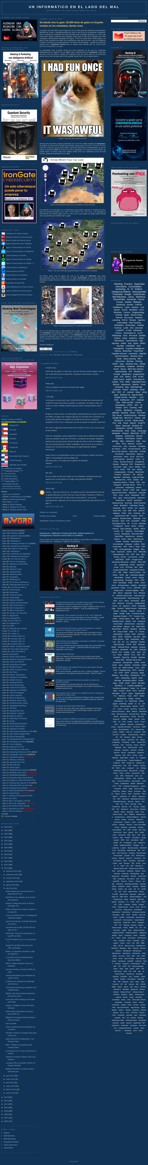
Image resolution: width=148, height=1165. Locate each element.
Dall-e (133, 835)
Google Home (118, 590)
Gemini (138, 402)
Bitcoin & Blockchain (17, 698)
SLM (134, 621)
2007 (6, 1118)
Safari (131, 632)
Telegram (119, 436)
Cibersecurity (140, 729)
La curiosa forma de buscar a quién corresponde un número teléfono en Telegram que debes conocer (78, 629)
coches (139, 611)
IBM (129, 511)
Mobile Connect (130, 608)
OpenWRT (130, 961)
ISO (141, 927)
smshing (140, 827)
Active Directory (140, 503)
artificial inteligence (132, 817)
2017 (6, 858)
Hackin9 (135, 765)
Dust (124, 511)
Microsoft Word (134, 714)
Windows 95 (129, 776)
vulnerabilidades (125, 549)
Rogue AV (121, 858)
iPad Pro (142, 1012)
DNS (119, 392)
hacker (134, 526)
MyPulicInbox (136, 953)
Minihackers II (15, 538)
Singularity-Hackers (11, 1142)
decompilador (125, 876)
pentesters (138, 500)
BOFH (134, 683)
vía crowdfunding (67, 210)
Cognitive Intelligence (135, 348)
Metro (129, 948)
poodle (122, 1023)
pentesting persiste (131, 1020)
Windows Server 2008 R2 (136, 868)
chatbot (136, 480)
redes (124, 338)
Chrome (139, 436)
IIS (141, 405)
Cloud (125, 423)
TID (133, 475)
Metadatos (67, 355)
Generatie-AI (136, 837)
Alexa (116, 505)
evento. (135, 1002)
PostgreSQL (116, 742)
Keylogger (136, 845)
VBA (137, 984)
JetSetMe (142, 935)
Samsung (134, 673)
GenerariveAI (130, 917)
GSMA (115, 619)
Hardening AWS (16, 574)
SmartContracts (130, 415)
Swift (120, 863)
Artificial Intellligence (136, 896)
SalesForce (124, 809)
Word (113, 871)
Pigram (142, 740)
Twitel (143, 521)
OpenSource (130, 536)
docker (139, 438)
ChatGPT (120, 330)
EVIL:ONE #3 (16, 621)
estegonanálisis (119, 778)
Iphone (117, 310)
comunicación (118, 822)
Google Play (117, 418)
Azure (131, 467)
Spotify (136, 529)
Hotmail (115, 529)
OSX (117, 804)
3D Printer (129, 567)
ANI (135, 889)
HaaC (139, 652)
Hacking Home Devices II (20, 546)
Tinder (129, 696)
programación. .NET (139, 1023)
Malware (137, 302)
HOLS (144, 794)
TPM (119, 981)
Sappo (130, 693)
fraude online (138, 420)
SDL (144, 858)
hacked (130, 428)
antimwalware (121, 871)
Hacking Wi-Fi (15, 618)
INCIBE (116, 842)
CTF (114, 709)
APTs (129, 755)
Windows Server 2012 (18, 773)
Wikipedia (118, 747)
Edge (113, 608)
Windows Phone (123, 647)
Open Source (118, 379)
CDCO (142, 706)
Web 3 (136, 987)
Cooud (132, 907)
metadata (58, 355)
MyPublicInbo (127, 951)
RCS (132, 855)
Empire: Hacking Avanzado (20, 646)
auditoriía (118, 997)
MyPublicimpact (10, 1139)
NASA (144, 953)
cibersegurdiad (134, 873)
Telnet (131, 981)
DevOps (126, 541)
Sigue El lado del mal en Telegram (16, 244)
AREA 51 (8, 452)
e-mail (128, 330)
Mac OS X (128, 418)
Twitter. (143, 981)
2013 (6, 1097)
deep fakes (140, 624)
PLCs (133, 655)
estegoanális (121, 879)
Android (118, 315)
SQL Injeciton (117, 860)
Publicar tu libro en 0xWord (11, 419)
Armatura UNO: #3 (17, 639)
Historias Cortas (16, 569)
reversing (128, 503)
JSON (118, 768)
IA (132, 289)
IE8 (113, 768)
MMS (114, 945)
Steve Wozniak (119, 644)
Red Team (13, 672)
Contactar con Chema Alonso (17, 234)
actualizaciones (120, 817)
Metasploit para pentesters (23, 770)
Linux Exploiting (16, 744)
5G (139, 704)
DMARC (121, 732)
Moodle (143, 714)
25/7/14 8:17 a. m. (54, 378)
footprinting (130, 487)
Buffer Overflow (127, 668)
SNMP (130, 719)
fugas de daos (135, 1007)
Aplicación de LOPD (16, 809)
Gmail (142, 390)
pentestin (131, 724)
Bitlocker (135, 706)
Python (117, 338)
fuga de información (119, 493)
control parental (139, 596)
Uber (125, 814)
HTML (124, 513)
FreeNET (127, 837)
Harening (133, 925)
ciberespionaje (136, 387)
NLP (143, 850)
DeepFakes (126, 374)
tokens (128, 377)
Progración (125, 963)
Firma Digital (139, 531)
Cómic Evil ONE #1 (17, 662)
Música (118, 351)
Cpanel (143, 786)
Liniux (142, 940)
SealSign (124, 611)
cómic (127, 495)
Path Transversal (122, 853)
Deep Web (117, 511)
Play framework (141, 853)
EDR (143, 732)
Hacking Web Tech (17, 711)
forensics (115, 521)
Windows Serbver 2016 (120, 868)
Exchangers (115, 915)
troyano (134, 516)
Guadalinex (140, 922)
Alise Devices (117, 832)
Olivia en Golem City (19, 549)
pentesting (120, 289)
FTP (130, 616)
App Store (136, 637)
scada (141, 557)
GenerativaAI (117, 920)
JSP (121, 737)
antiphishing (123, 565)
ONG (142, 590)
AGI (126, 889)
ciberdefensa (118, 701)
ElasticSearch (116, 912)
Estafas (142, 335)
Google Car (130, 763)
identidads (129, 1015)
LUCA (140, 333)
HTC (120, 925)
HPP (129, 765)
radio (138, 441)
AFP (124, 830)
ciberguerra (120, 428)
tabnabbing (128, 1030)
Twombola (115, 984)
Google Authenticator (120, 570)
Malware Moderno (16, 600)
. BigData (143, 886)
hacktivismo (120, 500)
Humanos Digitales (132, 590)
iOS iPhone (134, 1012)
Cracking (133, 408)
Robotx (116, 969)
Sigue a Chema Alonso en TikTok (18, 248)
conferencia (129, 436)
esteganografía (120, 472)
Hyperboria (123, 796)
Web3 (142, 343)
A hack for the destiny (17, 688)
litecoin (123, 752)
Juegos (115, 382)
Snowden (136, 976)
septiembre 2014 (12, 881)
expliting (123, 1005)
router (144, 781)
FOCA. (128, 915)
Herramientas (119, 366)
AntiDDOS (128, 637)
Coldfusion (116, 763)
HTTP (143, 433)
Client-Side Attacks (17, 685)
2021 (6, 844)
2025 (6, 830)
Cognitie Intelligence (135, 760)
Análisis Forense (15, 680)
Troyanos (119, 438)
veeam (140, 1030)
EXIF (138, 835)
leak (119, 423)
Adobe (120, 637)
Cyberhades (8, 1148)
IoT (124, 392)
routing (116, 783)
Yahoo (127, 526)
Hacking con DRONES (18, 690)
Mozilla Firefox (125, 518)
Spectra (141, 320)
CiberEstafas (14, 598)
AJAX (130, 889)
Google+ (123, 734)
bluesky (125, 997)
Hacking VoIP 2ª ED (17, 762)
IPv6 (122, 382)
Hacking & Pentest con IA (20, 543)
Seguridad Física (139, 382)
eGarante (133, 750)
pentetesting (142, 1020)
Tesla (143, 719)
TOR (128, 469)
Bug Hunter (14, 531)
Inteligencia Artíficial (118, 933)
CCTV (114, 786)
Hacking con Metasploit (18, 677)
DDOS (134, 606)
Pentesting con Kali (18, 497)
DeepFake (137, 732)
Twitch (122, 866)
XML (124, 747)
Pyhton (127, 773)
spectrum (118, 1030)
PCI (122, 804)
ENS (143, 544)
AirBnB (133, 783)
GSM (141, 516)
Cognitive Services (119, 354)
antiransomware (123, 585)
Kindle (124, 938)
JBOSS (134, 796)
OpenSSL (142, 629)
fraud (137, 879)
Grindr (134, 922)
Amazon (125, 433)
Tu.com (134, 523)
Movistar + (133, 397)
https (122, 441)
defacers (127, 822)
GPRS (129, 405)
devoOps (133, 876)
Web (131, 987)
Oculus (115, 958)
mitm (139, 346)
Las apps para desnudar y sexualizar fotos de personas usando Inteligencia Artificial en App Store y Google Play (80, 603)
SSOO (125, 860)
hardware (131, 366)
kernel (134, 577)
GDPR (129, 552)
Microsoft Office (138, 534)
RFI (143, 655)
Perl (137, 740)
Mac (138, 490)
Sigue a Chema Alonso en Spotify (18, 259)
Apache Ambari (132, 891)
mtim (123, 1018)
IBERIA (131, 927)
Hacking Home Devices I (19, 556)
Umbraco (131, 984)
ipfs (144, 881)
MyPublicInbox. (116, 953)
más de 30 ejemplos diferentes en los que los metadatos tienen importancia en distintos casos (73, 339)
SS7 (117, 809)
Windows (118, 312)
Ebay (143, 835)
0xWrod (120, 889)
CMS (127, 639)
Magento (134, 711)
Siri (143, 513)
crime (136, 776)
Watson (126, 987)
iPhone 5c (124, 881)
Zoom (141, 747)
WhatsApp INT (15, 579)
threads (128, 886)
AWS (114, 637)
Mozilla (116, 716)
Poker (140, 804)
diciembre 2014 (12, 871)
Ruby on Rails (123, 632)
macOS (129, 500)
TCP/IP (128, 644)
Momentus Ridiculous (120, 562)
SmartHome (119, 454)
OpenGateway (118, 554)
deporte (134, 678)
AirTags (135, 830)
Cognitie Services (123, 907)
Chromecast (121, 835)
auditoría (133, 338)
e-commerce (132, 557)
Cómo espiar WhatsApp (65, 654)
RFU (119, 966)
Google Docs (117, 922)
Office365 (142, 552)
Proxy (116, 462)
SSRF (133, 742)
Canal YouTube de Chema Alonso (19, 291)
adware (140, 475)
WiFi (139, 359)
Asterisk (130, 832)
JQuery (120, 935)
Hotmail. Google (116, 927)
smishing (135, 1028)
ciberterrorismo (129, 624)
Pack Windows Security (11, 486)
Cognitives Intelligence (120, 688)
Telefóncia (125, 981)
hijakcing (115, 1012)
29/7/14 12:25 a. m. (55, 507)
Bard (122, 521)
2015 (6, 865)
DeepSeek (135, 495)
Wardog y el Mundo (17, 760)
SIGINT (132, 969)
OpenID (114, 961)
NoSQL (133, 716)
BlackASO (140, 783)
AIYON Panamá (11, 460)
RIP (129, 966)
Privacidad (77, 355)
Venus (87, 428)
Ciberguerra (15, 551)
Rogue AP (116, 719)
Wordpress (128, 410)
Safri (139, 971)
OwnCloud (138, 961)
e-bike (134, 822)
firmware (135, 1005)
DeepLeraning (128, 909)
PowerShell (138, 351)
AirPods (116, 706)
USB (115, 549)
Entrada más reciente (48, 516)
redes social (142, 1025)
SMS (116, 400)
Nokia (113, 853)
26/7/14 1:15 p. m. (54, 483)
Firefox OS (142, 915)
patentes (127, 665)
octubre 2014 (11, 878)
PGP (125, 547)
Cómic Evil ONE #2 (18, 652)
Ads (132, 626)
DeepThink (116, 791)
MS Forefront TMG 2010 (18, 806)
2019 (6, 851)
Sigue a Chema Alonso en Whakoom (20, 251)
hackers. (121, 1010)
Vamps (136, 745)
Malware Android (16, 716)
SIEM (126, 969)
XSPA (117, 678)
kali (143, 418)
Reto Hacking (135, 323)
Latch (127, 307)
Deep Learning (130, 359)
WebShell (143, 987)
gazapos (114, 1010)
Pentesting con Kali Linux (19, 749)
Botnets (116, 464)
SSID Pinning (117, 971)
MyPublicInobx (131, 850)
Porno (135, 691)
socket (142, 1028)
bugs (122, 364)
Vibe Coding (124, 675)
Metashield (125, 534)
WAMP (114, 987)
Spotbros (123, 979)
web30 (130, 704)
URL (125, 984)
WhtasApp (126, 989)
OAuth (136, 583)
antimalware (120, 405)
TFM (132, 863)
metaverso (130, 441)
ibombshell (124, 650)
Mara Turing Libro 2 (17, 608)
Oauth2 (133, 562)
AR (139, 889)
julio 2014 (10, 888)
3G (122, 531)
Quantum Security (17, 536)
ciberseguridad (139, 292)
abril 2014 (10, 1083)
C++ (127, 902)
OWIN (143, 956)
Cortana (114, 732)
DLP (120, 652)
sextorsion (141, 634)
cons (142, 397)
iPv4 (114, 423)
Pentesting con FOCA (18, 742)
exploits (139, 444)
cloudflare (141, 446)
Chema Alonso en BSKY (12, 271)
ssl (143, 459)
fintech (129, 1005)
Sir (143, 971)
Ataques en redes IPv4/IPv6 (20, 780)
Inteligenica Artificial (131, 933)
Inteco (130, 930)
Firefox (125, 390)
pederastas (119, 884)
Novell (128, 691)
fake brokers (130, 879)
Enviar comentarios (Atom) (60, 521)
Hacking (118, 284)
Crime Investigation (17, 693)
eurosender (127, 1002)
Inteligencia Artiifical (125, 845)
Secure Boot (134, 809)
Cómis (137, 907)
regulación (140, 752)
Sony (122, 745)
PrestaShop (125, 742)
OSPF (133, 956)
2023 (6, 837)
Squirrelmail (140, 860)
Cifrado (142, 364)
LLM (142, 307)
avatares (143, 647)
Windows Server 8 (138, 992)
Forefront (120, 608)
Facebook (137, 330)
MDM (128, 711)
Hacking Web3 (15, 572)
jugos (135, 1015)
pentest (130, 304)
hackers (134, 307)
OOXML (143, 451)
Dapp (130, 788)
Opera (126, 601)
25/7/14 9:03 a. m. (54, 391)
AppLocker (133, 894)
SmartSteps (132, 860)
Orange (141, 770)
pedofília (133, 1018)
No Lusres (122, 956)
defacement (133, 701)
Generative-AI (129, 333)
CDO (115, 495)
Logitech (115, 943)
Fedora (117, 794)
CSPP (127, 560)
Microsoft (133, 335)
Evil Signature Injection (138, 912)
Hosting (142, 765)
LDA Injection (131, 938)
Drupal (132, 688)
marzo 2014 (11, 1086)
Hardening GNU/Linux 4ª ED (20, 752)
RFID (143, 619)
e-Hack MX (9, 447)
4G (131, 650)
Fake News (133, 451)
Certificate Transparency (131, 786)
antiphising (130, 871)
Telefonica (121, 696)
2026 (6, 827)
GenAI (124, 310)
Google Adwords (139, 920)
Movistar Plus (120, 480)
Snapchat (116, 745)
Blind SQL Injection (136, 369)
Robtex (143, 806)
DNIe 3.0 (129, 732)
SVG (130, 971)
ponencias (116, 1023)
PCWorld (138, 428)
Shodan (118, 408)
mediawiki (117, 1018)
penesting (140, 1018)
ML (128, 523)
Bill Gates (141, 683)
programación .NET (122, 516)
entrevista (129, 603)
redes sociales (128, 402)
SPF (132, 554)
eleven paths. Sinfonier (139, 999)
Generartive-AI (140, 917)
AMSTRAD (119, 560)
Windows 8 (118, 420)
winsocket (129, 1033)
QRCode (124, 806)
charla (143, 490)
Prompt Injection (134, 449)
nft (141, 480)
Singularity (130, 812)
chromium (131, 819)
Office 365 (142, 562)
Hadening (126, 925)
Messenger (122, 583)
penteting (124, 827)
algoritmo (134, 647)
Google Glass (117, 765)
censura (138, 699)
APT (144, 449)
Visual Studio (117, 624)
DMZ (142, 639)
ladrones (116, 752)
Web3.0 (142, 745)
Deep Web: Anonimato (18, 718)
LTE (114, 799)
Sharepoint (141, 621)
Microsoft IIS (133, 770)
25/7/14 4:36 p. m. (54, 467)
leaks (128, 614)
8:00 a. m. (74, 352)
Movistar (130, 361)
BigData (142, 354)
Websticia (120, 603)
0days (115, 683)
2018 (6, 854)
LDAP (124, 449)
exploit (128, 379)
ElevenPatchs (126, 912)
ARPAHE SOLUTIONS (14, 465)
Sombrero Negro (16, 595)
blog (126, 387)
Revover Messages (138, 966)
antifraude (117, 750)
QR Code (141, 716)
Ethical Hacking (16, 504)
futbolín (143, 1007)
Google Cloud (137, 560)
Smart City (125, 657)
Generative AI (138, 379)
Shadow (116, 812)
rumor (115, 1028)
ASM (135, 650)
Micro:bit (130, 801)
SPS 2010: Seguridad (17, 803)
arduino (117, 539)
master (114, 665)
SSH (143, 547)
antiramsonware (139, 994)
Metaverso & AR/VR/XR (19, 564)
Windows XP (137, 426)
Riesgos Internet (16, 667)
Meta (115, 601)
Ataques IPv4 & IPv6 (18, 507)
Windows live (121, 699)
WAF (134, 644)
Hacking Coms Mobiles (18, 788)
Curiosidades (135, 286)
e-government (142, 876)
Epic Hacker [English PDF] (20, 734)
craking (131, 997)
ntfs (128, 1018)
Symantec (127, 863)
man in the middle (140, 824)
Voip (114, 498)
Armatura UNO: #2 (17, 641)
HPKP (122, 840)
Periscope (118, 963)
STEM (125, 971)
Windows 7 (138, 371)
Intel (132, 619)
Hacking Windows (16, 682)
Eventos (128, 284)
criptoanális (138, 997)
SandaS (136, 719)
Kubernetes (14, 592)
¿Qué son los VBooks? (11, 494)
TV (136, 632)
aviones (117, 819)
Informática (116, 930)
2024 (6, 834)
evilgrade (122, 824)
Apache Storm (124, 894)
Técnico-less (117, 446)
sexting (141, 577)
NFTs (129, 480)
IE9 (142, 598)
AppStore (115, 757)
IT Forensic (9, 443)
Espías (130, 791)
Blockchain (127, 351)
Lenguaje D (121, 940)
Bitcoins (116, 384)
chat (144, 518)
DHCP (125, 788)
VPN (143, 495)
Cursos (119, 302)
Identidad (133, 310)
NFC (135, 552)
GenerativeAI (132, 340)
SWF (134, 971)
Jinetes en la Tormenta (18, 613)
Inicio (75, 516)
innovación (133, 354)
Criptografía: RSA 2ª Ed (18, 754)
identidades (121, 1015)
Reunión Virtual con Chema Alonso (19, 237)
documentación (130, 498)
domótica (115, 650)
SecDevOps (135, 601)
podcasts (117, 390)
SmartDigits (139, 974)
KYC (113, 938)
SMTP (127, 673)
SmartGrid (116, 976)
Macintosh (125, 799)
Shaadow (143, 809)
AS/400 (143, 889)
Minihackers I (15, 541)
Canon (114, 835)
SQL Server (117, 415)
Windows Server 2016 (18, 510)
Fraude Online (14, 793)
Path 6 (121, 773)
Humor (141, 299)
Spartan (116, 979)
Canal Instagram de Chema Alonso (19, 295)
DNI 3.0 (143, 907)
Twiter (137, 981)
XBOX (142, 529)
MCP (119, 799)
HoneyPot (141, 709)
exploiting (134, 390)
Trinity (48, 397)
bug (129, 343)
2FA (130, 371)
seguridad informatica (125, 1028)
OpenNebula (121, 961)
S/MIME (123, 719)
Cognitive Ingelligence (135, 686)
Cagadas (142, 757)
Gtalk (129, 794)
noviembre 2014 (12, 875)
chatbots (134, 585)
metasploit (130, 346)
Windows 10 (125, 395)
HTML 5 (142, 734)
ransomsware (135, 781)
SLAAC (123, 693)
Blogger (136, 549)
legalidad (117, 477)
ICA (115, 673)
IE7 (123, 642)
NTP (143, 801)
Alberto (48, 489)
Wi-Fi (143, 675)
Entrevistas (130, 325)
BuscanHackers (124, 729)
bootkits (129, 721)
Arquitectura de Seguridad (20, 554)
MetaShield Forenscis (138, 799)
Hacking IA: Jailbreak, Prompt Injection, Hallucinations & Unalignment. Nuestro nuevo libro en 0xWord (67, 534)
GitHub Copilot (124, 619)
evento (114, 606)
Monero (139, 737)
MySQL (119, 410)
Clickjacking (135, 639)
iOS (131, 328)
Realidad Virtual (118, 621)
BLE (136, 567)
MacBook (133, 629)
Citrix (127, 431)
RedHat (128, 621)
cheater (123, 819)
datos (120, 498)
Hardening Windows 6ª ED (19, 790)
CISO (136, 580)
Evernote (115, 837)
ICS (144, 652)
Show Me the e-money (18, 628)
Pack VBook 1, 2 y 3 (10, 502)
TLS (115, 696)
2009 (6, 1111)
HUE (127, 840)
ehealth (121, 614)
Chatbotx (141, 904)
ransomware (116, 490)
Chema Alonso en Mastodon (14, 267)
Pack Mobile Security (10, 484)
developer (116, 433)
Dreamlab (9, 434)
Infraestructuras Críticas (19, 703)
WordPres (124, 994)
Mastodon (133, 642)
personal (139, 328)
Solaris (143, 976)
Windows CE (139, 866)
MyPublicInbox (9, 1136)
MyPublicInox (127, 953)
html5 (133, 634)
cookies (136, 662)
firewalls (141, 750)
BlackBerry (118, 686)
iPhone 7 (131, 881)
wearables (135, 886)
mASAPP (123, 724)
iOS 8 (127, 1012)
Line (142, 845)
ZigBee (131, 994)
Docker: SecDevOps (17, 675)
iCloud (142, 721)
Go (138, 688)
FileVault (134, 915)
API (136, 508)
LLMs (125, 328)
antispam (128, 544)
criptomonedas (121, 371)
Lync (133, 943)
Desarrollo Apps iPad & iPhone (21, 778)
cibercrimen (120, 361)
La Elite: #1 (15, 631)
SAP (113, 809)
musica (117, 827)
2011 (6, 1104)
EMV (123, 763)
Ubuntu (138, 418)
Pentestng (132, 853)
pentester (142, 493)
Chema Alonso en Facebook (16, 275)
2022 (6, 841)
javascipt (141, 778)
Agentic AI (126, 606)
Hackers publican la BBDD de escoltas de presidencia (76, 719)
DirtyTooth (121, 552)
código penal (115, 876)
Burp (136, 832)
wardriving (122, 704)
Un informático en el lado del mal (74, 7)
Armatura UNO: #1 (17, 644)
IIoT (136, 927)
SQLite (120, 593)
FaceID (126, 709)
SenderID (116, 657)
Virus (135, 593)
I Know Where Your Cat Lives (80, 212)
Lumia (128, 943)
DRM (128, 835)
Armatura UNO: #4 (17, 636)
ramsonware (124, 1025)
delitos (141, 701)
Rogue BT (129, 858)
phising (114, 886)
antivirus (140, 536)
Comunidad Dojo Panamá (15, 456)
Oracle (132, 413)
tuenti (124, 539)
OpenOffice (119, 536)
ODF (138, 482)
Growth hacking (133, 734)
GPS (50, 355)
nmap (121, 665)
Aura (125, 335)
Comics (127, 312)
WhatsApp (116, 335)
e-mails (116, 531)
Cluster (12, 721)
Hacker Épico (15, 767)
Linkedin (115, 518)
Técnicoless (130, 438)
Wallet (142, 696)
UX (119, 721)
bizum (143, 871)
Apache (135, 384)
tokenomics (126, 384)
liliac (113, 884)
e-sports (127, 634)
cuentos (128, 577)
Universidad (122, 323)
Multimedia (142, 608)
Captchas (128, 531)
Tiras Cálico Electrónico (20, 649)
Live (137, 768)
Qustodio (127, 855)
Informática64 (118, 544)
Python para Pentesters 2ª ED (21, 731)
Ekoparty (8, 438)
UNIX (114, 721)
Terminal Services (126, 462)
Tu (118, 866)
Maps (133, 737)
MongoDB (116, 740)
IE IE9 (140, 377)
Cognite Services (121, 760)
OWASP (127, 655)
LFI (127, 642)
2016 (6, 861)
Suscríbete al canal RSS (15, 283)
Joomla (117, 534)
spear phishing (118, 580)
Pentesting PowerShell (18, 724)
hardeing (128, 1010)
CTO (132, 729)
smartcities (136, 665)
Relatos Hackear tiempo (19, 603)
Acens (141, 755)
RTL (130, 806)
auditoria (137, 871)
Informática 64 (136, 541)
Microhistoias (121, 850)
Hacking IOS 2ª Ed (17, 747)
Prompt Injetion (118, 855)
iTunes (114, 1015)
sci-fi (122, 567)
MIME (143, 943)
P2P (128, 521)
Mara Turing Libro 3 (17, 605)
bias (137, 554)
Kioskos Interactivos (118, 711)
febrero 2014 (11, 1089)
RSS (135, 511)
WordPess (116, 994)
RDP (119, 572)
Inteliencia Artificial (138, 930)
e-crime (128, 420)
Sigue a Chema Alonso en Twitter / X (20, 263)
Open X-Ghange (129, 958)
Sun (115, 565)
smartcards (132, 827)
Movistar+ (127, 475)
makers (139, 487)
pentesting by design (118, 1020)
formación (131, 299)
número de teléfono (123, 781)
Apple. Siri (115, 896)
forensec (142, 1005)
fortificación (124, 400)
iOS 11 (122, 1012)
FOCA (124, 320)
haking (143, 879)
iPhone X (138, 881)
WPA (121, 776)
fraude (119, 359)
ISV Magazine (128, 842)
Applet (132, 757)
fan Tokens (116, 449)
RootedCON (136, 773)
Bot (119, 668)
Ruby (138, 547)
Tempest (132, 611)
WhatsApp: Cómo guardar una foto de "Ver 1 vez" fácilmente (79, 615)
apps (125, 467)
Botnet (125, 490)
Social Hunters (15, 590)
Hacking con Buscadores (18, 796)
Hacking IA (14, 533)
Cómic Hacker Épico (17, 726)
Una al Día (13, 798)
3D (120, 606)
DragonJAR (9, 425)
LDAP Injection (119, 459)
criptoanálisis (118, 577)
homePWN (116, 881)
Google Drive (140, 763)
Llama (122, 469)
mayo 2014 (10, 1079)
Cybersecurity (138, 539)
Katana (118, 938)
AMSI (129, 830)
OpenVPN (131, 740)
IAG (116, 737)
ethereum (141, 498)
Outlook (116, 611)
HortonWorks (134, 840)
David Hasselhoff (120, 598)
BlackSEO (124, 505)
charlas (128, 302)
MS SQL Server (129, 485)
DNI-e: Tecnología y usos (18, 801)
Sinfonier (137, 513)
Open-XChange (140, 958)
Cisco (137, 668)
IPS (121, 842)
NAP (139, 850)
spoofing (124, 413)
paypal (115, 704)
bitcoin (123, 369)
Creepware (117, 788)
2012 (6, 1101)
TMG (114, 981)
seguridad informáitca (124, 727)
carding (130, 699)
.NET (136, 405)
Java (144, 441)
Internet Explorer (122, 356)
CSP (115, 904)
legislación (133, 493)
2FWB (121, 683)
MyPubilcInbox (125, 716)
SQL (116, 776)
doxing (116, 557)
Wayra (118, 426)
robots (137, 459)
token (126, 457)
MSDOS (126, 629)
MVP (138, 619)
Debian (118, 541)
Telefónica (140, 297)
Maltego (143, 768)
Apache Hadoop (125, 706)
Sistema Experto (119, 974)
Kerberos (127, 737)
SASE (121, 969)
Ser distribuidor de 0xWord (11, 468)
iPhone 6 (129, 824)
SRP (142, 969)
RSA (127, 554)
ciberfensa (117, 873)
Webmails (137, 518)
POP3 (127, 804)
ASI (116, 891)
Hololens (140, 925)
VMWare (132, 814)
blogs (138, 392)
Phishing (138, 361)
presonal (128, 1023)
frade (113, 1007)
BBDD (144, 727)
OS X (121, 601)
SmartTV (141, 423)
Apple (126, 315)
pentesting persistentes (131, 884)
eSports (114, 824)
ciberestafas (130, 454)
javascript (126, 426)
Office (117, 444)
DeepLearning (117, 503)
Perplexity (116, 508)
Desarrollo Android (17, 757)
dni (141, 776)
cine (143, 482)
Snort (130, 976)
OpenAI (133, 423)
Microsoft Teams (122, 714)
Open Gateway (126, 529)
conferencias (139, 294)
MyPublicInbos (137, 951)
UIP (121, 984)
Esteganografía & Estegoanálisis (22, 739)
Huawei (125, 927)
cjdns (142, 873)
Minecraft (135, 948)
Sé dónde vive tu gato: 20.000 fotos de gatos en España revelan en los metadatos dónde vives (71, 24)
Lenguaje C (131, 768)
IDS (119, 642)
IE (129, 796)
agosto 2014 (11, 885)
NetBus (115, 956)
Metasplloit (123, 948)
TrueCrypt (129, 745)
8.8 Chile (8, 430)
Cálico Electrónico (11, 479)
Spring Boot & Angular (18, 664)
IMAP (141, 840)
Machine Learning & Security (20, 659)
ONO (128, 956)
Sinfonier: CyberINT (17, 713)
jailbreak (115, 413)
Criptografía (118, 348)
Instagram (117, 485)
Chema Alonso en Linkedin (13, 279)
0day (129, 539)
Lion (114, 655)
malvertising (131, 752)
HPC (115, 925)
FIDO (122, 915)
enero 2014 (10, 1093)
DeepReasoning (124, 670)
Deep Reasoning (134, 598)
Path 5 (131, 547)
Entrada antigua (100, 516)
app (127, 575)
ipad (116, 377)
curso (121, 495)
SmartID (134, 657)
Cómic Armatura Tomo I (18, 670)
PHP (140, 408)
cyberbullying (117, 634)
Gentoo (123, 794)
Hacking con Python (17, 729)
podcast (130, 392)
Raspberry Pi (14, 623)
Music (120, 655)
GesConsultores (128, 920)
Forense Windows (15, 811)
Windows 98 (134, 989)
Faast (133, 431)
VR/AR (130, 508)
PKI (114, 632)
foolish (132, 565)
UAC (125, 446)
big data (120, 346)
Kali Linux (140, 457)
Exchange (137, 791)
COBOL (142, 832)
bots (133, 469)
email (143, 662)
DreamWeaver (138, 909)
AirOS (125, 891)
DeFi (144, 588)
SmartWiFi (135, 521)
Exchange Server (119, 523)
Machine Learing (130, 945)
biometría (132, 446)
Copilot (119, 709)
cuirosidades (115, 999)
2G (136, 704)
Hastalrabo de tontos (137, 570)
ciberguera (139, 819)
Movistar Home (136, 356)
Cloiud (114, 907)
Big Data (13, 567)
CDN (119, 786)
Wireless (141, 415)
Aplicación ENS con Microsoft (20, 785)
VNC (127, 866)
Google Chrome (120, 397)
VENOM (142, 984)
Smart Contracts (135, 572)
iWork (116, 724)
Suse (142, 812)
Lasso (123, 768)
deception (125, 750)
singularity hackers (120, 482)
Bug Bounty (14, 615)
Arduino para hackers (18, 499)
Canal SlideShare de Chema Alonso (19, 287)
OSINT (12, 626)
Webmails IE (117, 989)
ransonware (133, 1025)
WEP (132, 866)
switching (118, 755)
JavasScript (127, 935)
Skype (125, 572)
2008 (6, 1114)
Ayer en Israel (11, 1023)
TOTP (139, 485)
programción (115, 1025)
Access (134, 755)
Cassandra (127, 904)
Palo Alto (133, 804)
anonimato (117, 467)
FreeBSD (122, 917)
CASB (132, 902)
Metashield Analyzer (119, 801)
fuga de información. (123, 1007)
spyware (127, 626)
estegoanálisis (140, 603)
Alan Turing (142, 830)
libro (113, 392)
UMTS (135, 696)
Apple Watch (124, 757)
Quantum (130, 459)
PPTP (121, 673)
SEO (124, 508)
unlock (135, 1030)
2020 (6, 848)
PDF (131, 464)
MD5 (138, 943)
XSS (121, 377)
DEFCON (137, 588)
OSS (138, 956)
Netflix (130, 583)
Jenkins (135, 935)
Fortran (115, 917)
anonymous (117, 662)
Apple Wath (141, 894)
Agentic (142, 508)
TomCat (138, 863)
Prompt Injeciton (135, 963)
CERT (138, 902)
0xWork (114, 889)
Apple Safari (140, 626)
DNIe (141, 567)
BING (127, 382)
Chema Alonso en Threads (13, 255)
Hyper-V (115, 796)
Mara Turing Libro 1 (17, 610)
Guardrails (136, 794)
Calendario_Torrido (137, 505)
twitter (123, 343)
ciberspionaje (127, 662)
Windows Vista (132, 364)
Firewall (131, 472)
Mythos (137, 801)
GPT (133, 400)
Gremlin (121, 691)
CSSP (120, 904)
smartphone (139, 462)
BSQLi (123, 588)
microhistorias (117, 431)
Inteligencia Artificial (121, 292)
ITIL (145, 927)
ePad (128, 999)
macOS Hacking (16, 695)
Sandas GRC (141, 742)
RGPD (124, 966)
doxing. (123, 999)
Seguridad (128, 593)
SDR (142, 773)
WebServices (141, 814)
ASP (143, 704)
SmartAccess (130, 974)
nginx (113, 781)
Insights (124, 930)
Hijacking (124, 464)
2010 (6, 1108)
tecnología (129, 580)
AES (123, 755)
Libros (131, 297)
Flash (121, 837)
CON (134, 377)
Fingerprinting (138, 312)
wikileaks (116, 513)
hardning (143, 1010)
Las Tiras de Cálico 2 (19, 587)
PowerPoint (116, 806)
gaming (115, 441)
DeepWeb (141, 606)
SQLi (130, 513)
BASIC (127, 683)
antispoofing (125, 678)
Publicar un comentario (48, 512)
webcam (141, 511)
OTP (114, 572)
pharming (143, 884)
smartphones (124, 783)
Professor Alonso (10, 476)
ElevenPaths (119, 299)
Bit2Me (137, 467)
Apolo (125, 832)
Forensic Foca (139, 616)
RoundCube (137, 858)
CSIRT (143, 902)
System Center (117, 814)
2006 (6, 1121)
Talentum (131, 444)
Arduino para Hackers (17, 657)
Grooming (133, 709)
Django (124, 791)
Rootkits (142, 642)
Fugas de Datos (138, 477)
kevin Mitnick (117, 626)
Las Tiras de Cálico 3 (19, 559)
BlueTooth (135, 433)
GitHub (141, 526)
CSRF (142, 580)
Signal (123, 812)
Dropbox (127, 652)
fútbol (140, 678)
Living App (141, 431)
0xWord (7, 1133)
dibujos (139, 469)
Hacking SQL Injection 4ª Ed (20, 783)
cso (126, 701)
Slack (137, 812)
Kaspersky (141, 796)
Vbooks (141, 632)
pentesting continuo (130, 680)
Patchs (115, 773)
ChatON (134, 904)
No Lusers (128, 317)
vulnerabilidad (116, 830)
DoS (114, 642)
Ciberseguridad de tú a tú (19, 585)
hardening (120, 304)
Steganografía (140, 693)
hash (134, 778)
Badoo (126, 899)
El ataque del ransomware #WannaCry (70, 706)
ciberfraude (125, 873)
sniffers (136, 544)
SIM (114, 593)
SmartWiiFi (124, 976)
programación (138, 374)
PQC (138, 655)
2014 (6, 868)
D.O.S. (129, 588)
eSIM (114, 879)
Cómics (118, 333)
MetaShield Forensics (121, 770)
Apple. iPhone (124, 896)
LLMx (115, 940)
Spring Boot (14, 654)
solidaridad (121, 886)
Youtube (116, 374)
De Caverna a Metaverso (19, 582)
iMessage (117, 680)
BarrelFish (133, 899)
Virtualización (135, 675)
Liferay (129, 940)
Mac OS (120, 945)
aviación (143, 817)
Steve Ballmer (131, 979)
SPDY (138, 969)
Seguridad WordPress (18, 706)
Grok (124, 765)
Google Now (126, 922)
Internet (119, 317)
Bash (115, 729)
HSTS (134, 670)
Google (127, 294)
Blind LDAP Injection (119, 451)
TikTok (121, 575)
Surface (115, 863)
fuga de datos (137, 395)
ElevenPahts (116, 629)
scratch (141, 680)
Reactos (136, 806)
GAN (115, 583)
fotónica (128, 778)
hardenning (135, 1010)
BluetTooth (121, 902)
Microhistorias (15, 765)
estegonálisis (118, 1002)
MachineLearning (133, 848)
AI (128, 289)
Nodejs (123, 740)
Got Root (13, 708)
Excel (132, 457)
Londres (122, 943)
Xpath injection (132, 747)
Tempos (132, 320)
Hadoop (141, 670)
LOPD (132, 490)
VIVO (124, 721)
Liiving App (136, 940)
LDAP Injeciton (141, 938)
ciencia (136, 721)
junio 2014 (10, 1076)
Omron (121, 958)
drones (123, 557)
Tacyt (124, 444)
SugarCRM (140, 979)
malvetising (142, 1015)
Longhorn (123, 848)
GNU (133, 652)
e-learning (141, 822)
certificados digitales (137, 575)
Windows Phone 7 (126, 992)
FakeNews (126, 477)
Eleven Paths (136, 315)
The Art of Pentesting (18, 562)
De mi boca (118, 909)
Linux (141, 310)
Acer (120, 891)
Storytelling (14, 577)
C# (137, 757)
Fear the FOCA (10, 474)
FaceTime (116, 734)
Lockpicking (115, 848)
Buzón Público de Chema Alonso (18, 240)
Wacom (120, 987)
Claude (131, 482)
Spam (135, 343)
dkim (143, 554)
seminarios (136, 727)
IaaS (135, 842)
